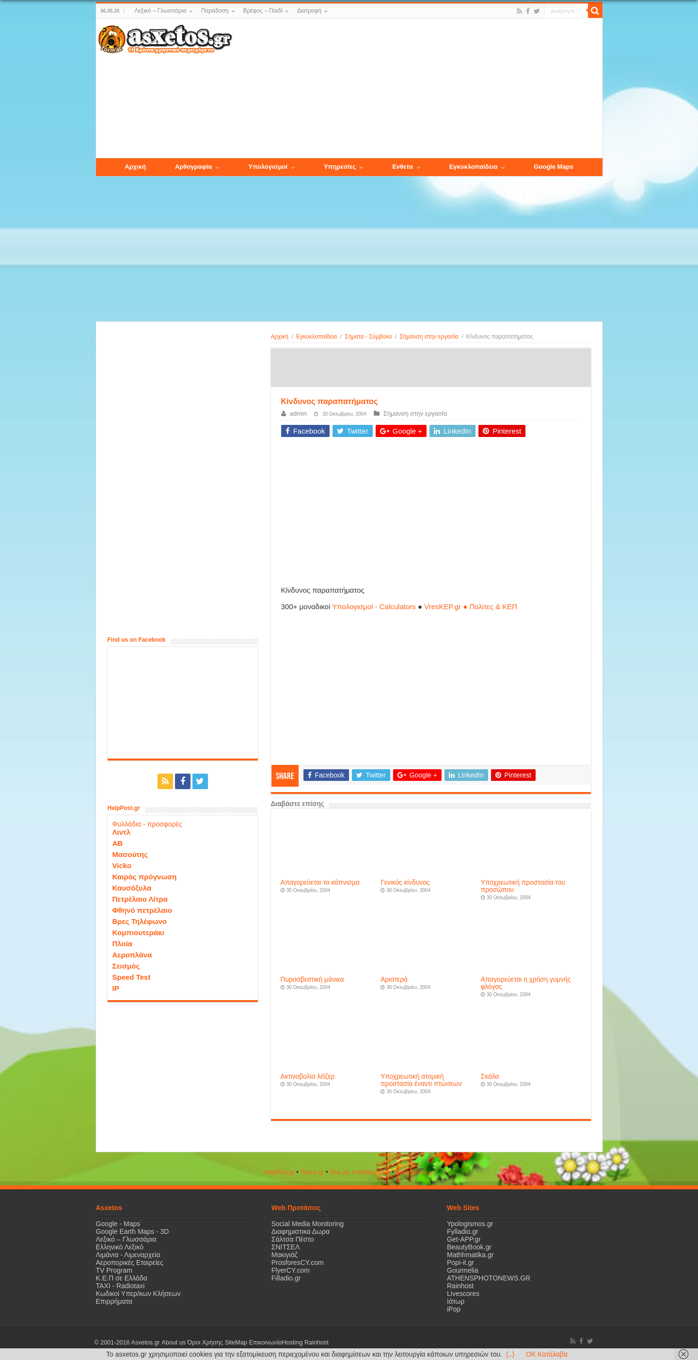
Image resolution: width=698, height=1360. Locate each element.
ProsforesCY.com (297, 1262)
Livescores (463, 1293)
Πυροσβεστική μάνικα (312, 979)
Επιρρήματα (114, 1301)
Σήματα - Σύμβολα (368, 336)
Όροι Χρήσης (205, 1342)
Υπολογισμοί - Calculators (374, 606)
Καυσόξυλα (132, 888)
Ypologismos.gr (470, 1224)
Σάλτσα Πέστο (292, 1239)
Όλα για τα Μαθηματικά (360, 1172)
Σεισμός (126, 966)
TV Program (114, 1270)
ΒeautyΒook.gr (415, 1172)
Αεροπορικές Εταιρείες (130, 1262)
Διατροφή (309, 10)
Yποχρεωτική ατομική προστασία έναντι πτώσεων (421, 1080)
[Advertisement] (416, 89)
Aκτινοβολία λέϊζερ (308, 1076)
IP (115, 988)
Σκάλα (490, 1076)
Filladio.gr (286, 1278)
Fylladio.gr (462, 1231)
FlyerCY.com (290, 1270)
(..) (510, 1354)
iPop (453, 1309)
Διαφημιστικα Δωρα (300, 1231)
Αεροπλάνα (132, 955)
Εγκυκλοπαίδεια (316, 336)
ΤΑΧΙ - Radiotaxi (120, 1286)
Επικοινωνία (265, 1342)
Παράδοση (215, 10)
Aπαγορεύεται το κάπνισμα (320, 882)
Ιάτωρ (455, 1301)
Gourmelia (462, 1270)
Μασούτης (130, 854)
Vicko (122, 865)
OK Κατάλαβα (547, 1354)
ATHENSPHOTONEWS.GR (488, 1278)
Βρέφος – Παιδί (263, 10)
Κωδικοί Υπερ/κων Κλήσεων (138, 1293)
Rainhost (460, 1286)
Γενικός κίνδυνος (405, 882)
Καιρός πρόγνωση (144, 877)
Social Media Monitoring (307, 1224)
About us (173, 1342)
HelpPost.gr (279, 1172)
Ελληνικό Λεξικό (120, 1247)
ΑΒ (117, 843)
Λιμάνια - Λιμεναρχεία (128, 1255)
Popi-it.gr (312, 1172)
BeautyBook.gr (469, 1247)
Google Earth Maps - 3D (132, 1231)
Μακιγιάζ (284, 1255)
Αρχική (279, 336)
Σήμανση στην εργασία (429, 336)
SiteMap (235, 1342)
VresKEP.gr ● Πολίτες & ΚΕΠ (470, 606)
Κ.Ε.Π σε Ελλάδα (121, 1278)
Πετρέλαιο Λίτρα (140, 899)
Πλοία (122, 943)
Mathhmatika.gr (470, 1255)
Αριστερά (394, 979)
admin (298, 413)
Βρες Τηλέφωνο (139, 921)
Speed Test (131, 977)
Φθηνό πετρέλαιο (142, 910)
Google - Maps (118, 1224)
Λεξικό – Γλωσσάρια (160, 10)
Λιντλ (121, 832)
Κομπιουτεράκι (138, 932)
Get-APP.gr (464, 1239)
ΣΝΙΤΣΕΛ (285, 1247)
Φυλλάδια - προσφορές (147, 824)
